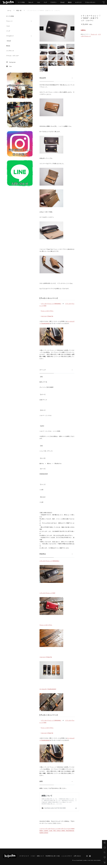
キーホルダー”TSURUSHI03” (48, 689)
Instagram (11, 62)
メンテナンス (78, 2)
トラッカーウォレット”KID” (47, 593)
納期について (40, 856)
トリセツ (33, 856)
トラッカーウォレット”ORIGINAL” (51, 303)
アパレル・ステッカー (90, 2)
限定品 (70, 2)
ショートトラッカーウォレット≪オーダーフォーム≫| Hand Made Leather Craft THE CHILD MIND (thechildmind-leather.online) (57, 830)
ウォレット (30, 2)
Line (9, 66)
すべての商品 (21, 2)
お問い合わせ (77, 856)
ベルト (38, 2)
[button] (41, 28)
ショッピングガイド (66, 856)
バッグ (45, 2)
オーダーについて (24, 856)
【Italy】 (62, 2)
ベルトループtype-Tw (47, 316)
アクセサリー (53, 2)
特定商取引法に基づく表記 (53, 856)
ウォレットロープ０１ (47, 311)
